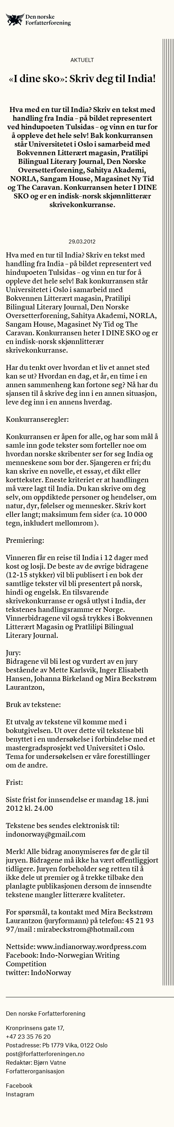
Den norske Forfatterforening (38, 19)
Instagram (20, 1093)
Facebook (19, 1085)
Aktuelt (82, 60)
